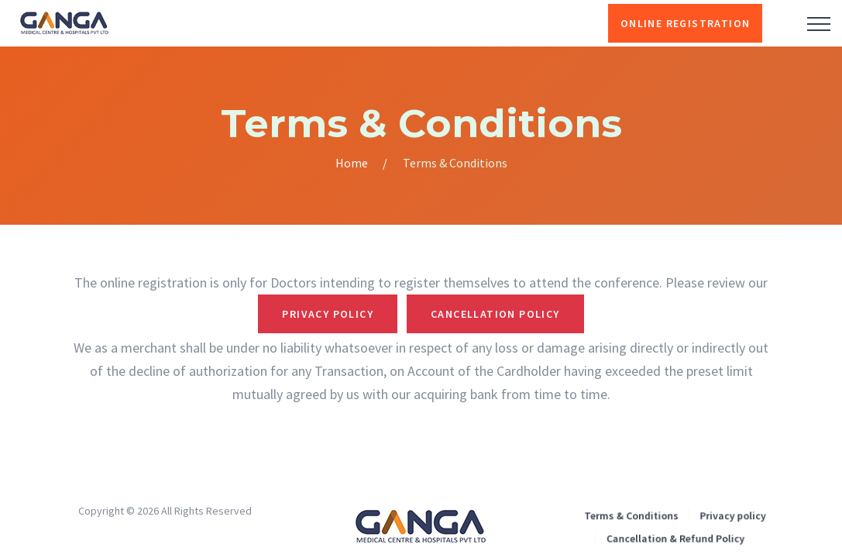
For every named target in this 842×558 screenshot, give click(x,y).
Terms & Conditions (634, 516)
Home (351, 162)
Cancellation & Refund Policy (674, 537)
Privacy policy (728, 516)
